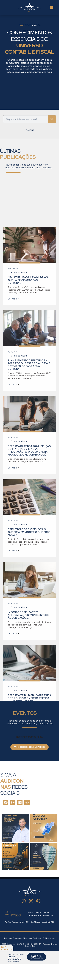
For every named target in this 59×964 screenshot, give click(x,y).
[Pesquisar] (52, 113)
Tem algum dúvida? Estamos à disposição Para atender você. (16, 957)
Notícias (30, 134)
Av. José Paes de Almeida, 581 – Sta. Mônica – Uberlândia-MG (29, 922)
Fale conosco (6, 948)
